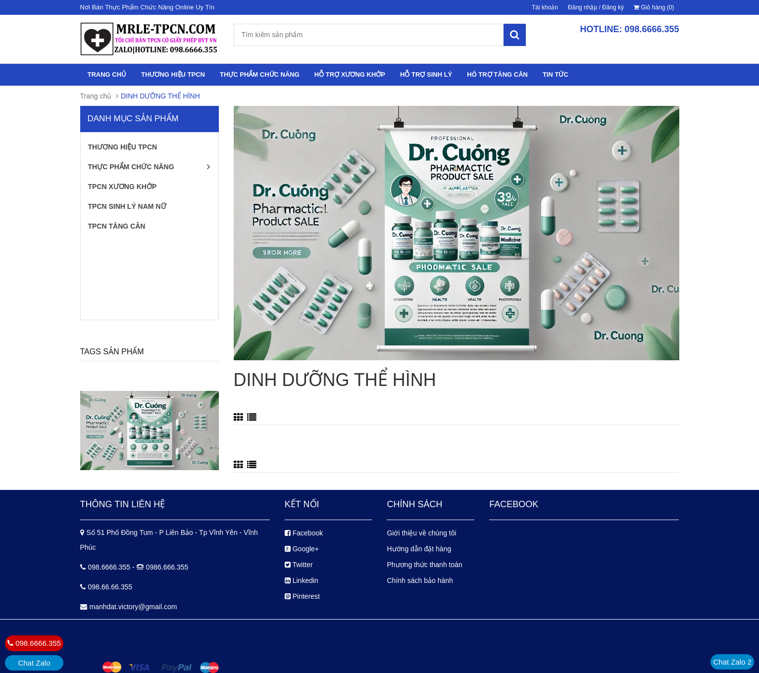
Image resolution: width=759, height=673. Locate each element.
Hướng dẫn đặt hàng (419, 549)
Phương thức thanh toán (424, 565)
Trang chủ (96, 96)
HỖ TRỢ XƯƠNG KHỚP (349, 74)
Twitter (299, 565)
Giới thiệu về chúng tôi (421, 533)
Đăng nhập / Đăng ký (596, 7)
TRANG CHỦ (107, 74)
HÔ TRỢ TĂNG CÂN (497, 74)
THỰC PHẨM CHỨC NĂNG (260, 74)
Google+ (302, 549)
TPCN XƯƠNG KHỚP (122, 187)
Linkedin (301, 580)
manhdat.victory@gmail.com (133, 607)
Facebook (304, 533)
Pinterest (302, 596)
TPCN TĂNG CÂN (117, 226)
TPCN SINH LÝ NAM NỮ (127, 206)
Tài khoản (545, 7)
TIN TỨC (555, 74)
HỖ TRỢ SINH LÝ (426, 74)
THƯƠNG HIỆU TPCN (173, 74)
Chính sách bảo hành (420, 580)
